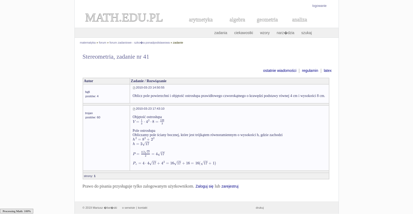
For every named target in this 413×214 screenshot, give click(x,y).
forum (102, 42)
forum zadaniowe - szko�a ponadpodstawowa (140, 42)
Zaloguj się (204, 186)
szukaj (306, 33)
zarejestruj (230, 186)
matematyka (88, 42)
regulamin (310, 70)
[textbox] (149, 122)
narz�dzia (285, 33)
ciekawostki (243, 33)
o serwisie (128, 207)
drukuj (260, 207)
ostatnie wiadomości (279, 70)
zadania (220, 33)
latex (328, 70)
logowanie (319, 6)
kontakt (142, 207)
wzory (265, 33)
